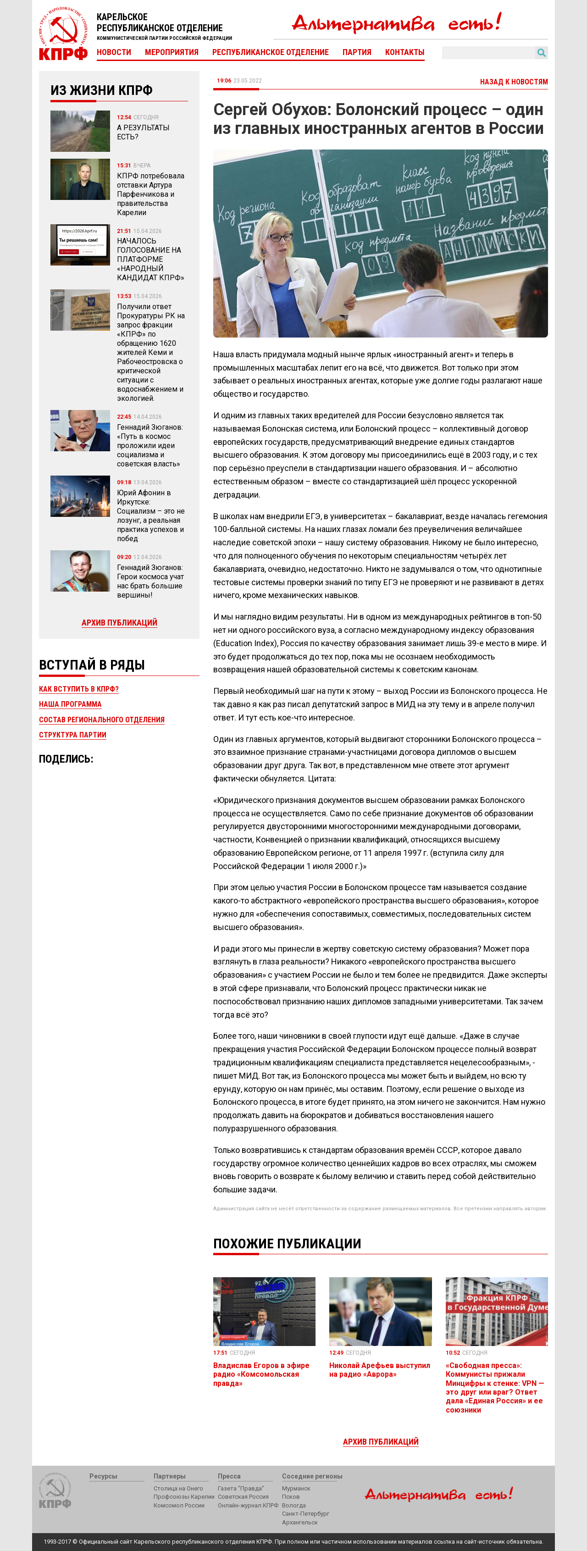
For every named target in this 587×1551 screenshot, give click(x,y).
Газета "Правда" (241, 1488)
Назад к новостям (514, 82)
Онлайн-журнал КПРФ (248, 1505)
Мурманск (296, 1488)
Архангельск (300, 1522)
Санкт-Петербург (305, 1513)
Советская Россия (243, 1496)
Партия (357, 52)
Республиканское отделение (270, 52)
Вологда (294, 1505)
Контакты (405, 52)
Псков (291, 1496)
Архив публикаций (119, 622)
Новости (114, 52)
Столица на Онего (178, 1488)
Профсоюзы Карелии (184, 1496)
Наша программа (70, 704)
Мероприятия (172, 52)
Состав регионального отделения (102, 719)
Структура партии (72, 735)
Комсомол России (179, 1505)
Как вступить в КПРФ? (79, 689)
